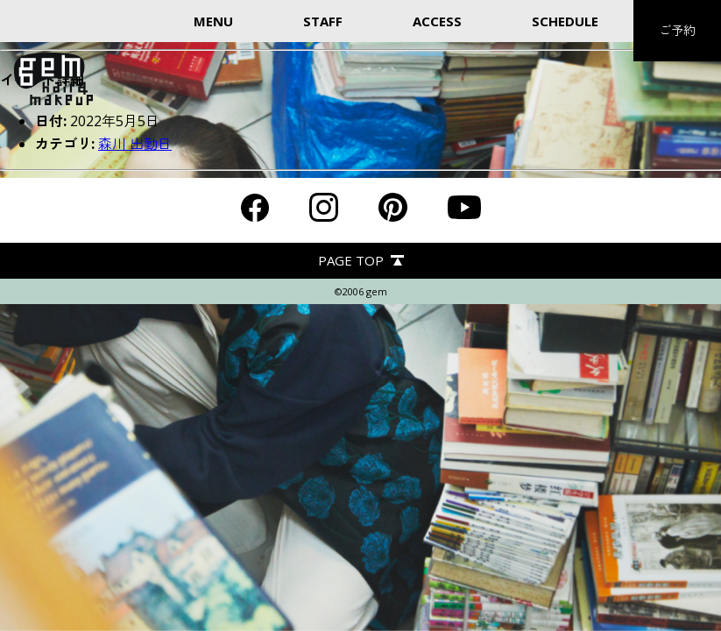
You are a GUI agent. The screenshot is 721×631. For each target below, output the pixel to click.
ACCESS (437, 21)
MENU (213, 21)
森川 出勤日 (135, 143)
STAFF (323, 21)
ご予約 (677, 30)
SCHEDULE (565, 21)
